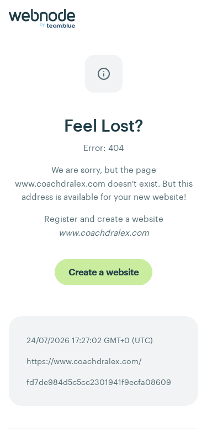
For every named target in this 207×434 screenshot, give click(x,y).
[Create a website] (103, 272)
